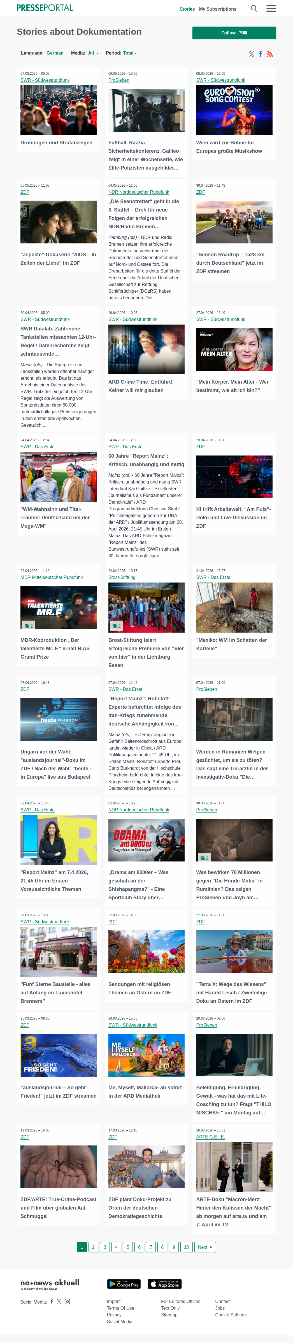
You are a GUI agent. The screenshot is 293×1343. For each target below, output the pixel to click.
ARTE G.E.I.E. (211, 1145)
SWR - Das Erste (38, 447)
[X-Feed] (251, 55)
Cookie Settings (231, 1322)
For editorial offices (180, 1309)
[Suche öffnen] (254, 8)
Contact (223, 1309)
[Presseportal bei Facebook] (50, 1309)
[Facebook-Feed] (261, 55)
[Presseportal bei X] (57, 1309)
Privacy (114, 1322)
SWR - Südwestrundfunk (45, 81)
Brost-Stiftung (122, 587)
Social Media (120, 1329)
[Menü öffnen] (271, 8)
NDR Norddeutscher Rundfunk (139, 192)
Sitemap (169, 1322)
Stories (187, 9)
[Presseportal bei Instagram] (65, 1309)
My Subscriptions (217, 9)
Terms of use (120, 1316)
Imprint (114, 1309)
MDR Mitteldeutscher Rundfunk (52, 587)
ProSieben (119, 81)
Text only (170, 1316)
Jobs (220, 1316)
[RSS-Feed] (269, 55)
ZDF (25, 192)
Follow (234, 33)
